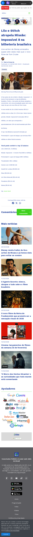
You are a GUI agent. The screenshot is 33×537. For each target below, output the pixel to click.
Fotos (16, 507)
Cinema (4, 69)
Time (16, 514)
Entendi (6, 534)
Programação (16, 503)
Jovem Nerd (7, 191)
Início (16, 499)
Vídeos (16, 510)
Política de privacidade (16, 518)
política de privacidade (12, 530)
